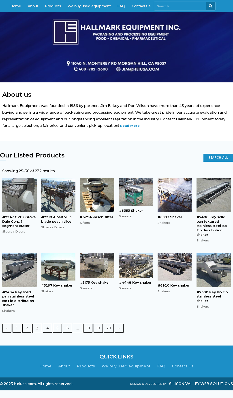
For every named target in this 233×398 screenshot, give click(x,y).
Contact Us (141, 6)
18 (91, 336)
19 (102, 336)
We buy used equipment (89, 6)
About (33, 6)
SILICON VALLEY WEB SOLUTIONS (201, 391)
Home (16, 6)
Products (53, 6)
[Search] (210, 6)
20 (113, 336)
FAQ (121, 6)
